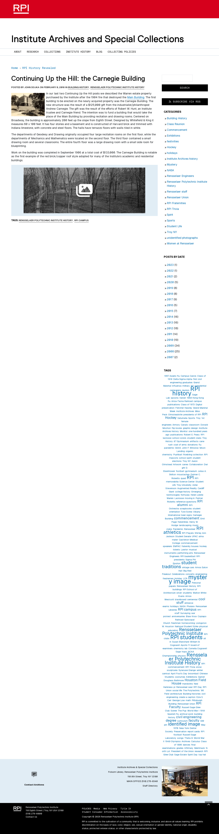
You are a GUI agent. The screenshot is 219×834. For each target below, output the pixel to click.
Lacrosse (179, 498)
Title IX (125, 808)
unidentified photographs (182, 238)
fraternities (183, 522)
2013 (170, 322)
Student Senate (183, 536)
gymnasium (191, 471)
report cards (194, 731)
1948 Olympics (173, 741)
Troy (198, 418)
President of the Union (182, 751)
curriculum (182, 720)
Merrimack (199, 748)
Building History (177, 118)
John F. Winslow (190, 448)
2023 (170, 265)
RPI (190, 477)
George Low (178, 700)
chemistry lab (181, 648)
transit (182, 397)
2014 (170, 316)
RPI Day (197, 687)
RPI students (186, 637)
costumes (180, 677)
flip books (177, 428)
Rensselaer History (186, 586)
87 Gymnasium (181, 441)
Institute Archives (185, 411)
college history (182, 491)
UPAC (195, 536)
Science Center (187, 481)
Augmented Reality (187, 488)
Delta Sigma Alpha (182, 379)
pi (174, 687)
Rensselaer (189, 529)
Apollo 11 (185, 645)
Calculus (195, 741)
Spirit (170, 214)
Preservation (180, 731)
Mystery (172, 164)
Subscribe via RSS (185, 101)
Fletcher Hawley (183, 408)
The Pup (182, 710)
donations (193, 444)
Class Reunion (176, 124)
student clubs (194, 438)
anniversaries (178, 616)
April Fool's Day (179, 673)
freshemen (168, 578)
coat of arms (180, 444)
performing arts (185, 553)
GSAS (178, 448)
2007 (170, 357)
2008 (170, 351)
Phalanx (191, 606)
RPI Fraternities (176, 203)
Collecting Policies (122, 51)
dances (186, 744)
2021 (170, 276)
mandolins (187, 683)
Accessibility (129, 812)
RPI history (186, 391)
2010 (170, 340)
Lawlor (184, 549)
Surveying (185, 613)
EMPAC (177, 546)
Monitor (184, 431)
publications (176, 434)
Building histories (192, 693)
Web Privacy (110, 808)
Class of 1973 (188, 404)
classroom (194, 424)
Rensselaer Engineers (180, 176)
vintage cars (188, 567)
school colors (179, 438)
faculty (194, 720)
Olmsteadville (175, 414)
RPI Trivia (173, 209)
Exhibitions (173, 135)
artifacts (194, 441)
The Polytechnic (191, 690)
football (180, 471)
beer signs (186, 515)
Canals (184, 424)
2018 (170, 293)
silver (179, 592)
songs (180, 738)
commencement (186, 518)
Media (97, 808)
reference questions (186, 501)
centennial (192, 599)
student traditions (179, 564)
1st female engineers (183, 421)
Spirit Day (193, 754)
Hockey (171, 147)
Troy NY (172, 232)
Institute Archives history (182, 158)
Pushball (177, 454)
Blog (99, 51)
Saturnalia (182, 418)
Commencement (177, 130)
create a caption (187, 697)
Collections (52, 51)
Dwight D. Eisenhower (185, 468)
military (186, 385)
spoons (175, 397)
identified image (184, 724)
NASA (170, 170)
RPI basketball (187, 556)
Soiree (174, 710)
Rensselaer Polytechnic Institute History (186, 659)
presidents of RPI (192, 414)
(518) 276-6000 (34, 813)
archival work (186, 714)
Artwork (177, 464)
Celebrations (178, 574)
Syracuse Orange (187, 670)
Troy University (184, 485)
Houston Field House (189, 682)
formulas (185, 494)
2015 (170, 311)
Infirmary (188, 748)
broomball (193, 673)
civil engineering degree (184, 719)
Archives (186, 741)
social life (177, 690)
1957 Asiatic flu (172, 376)
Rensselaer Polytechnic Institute (182, 631)
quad (183, 478)
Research (33, 51)
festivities (173, 141)
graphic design (190, 428)
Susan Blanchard (180, 641)
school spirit (185, 458)
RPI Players (188, 533)
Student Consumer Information (100, 812)
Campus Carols (188, 376)
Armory (176, 424)
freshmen (176, 623)
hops (184, 651)
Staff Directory (150, 785)
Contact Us (31, 816)
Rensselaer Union (178, 197)
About (17, 51)
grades (179, 748)
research (199, 751)
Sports (171, 220)
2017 (170, 299)
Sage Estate (180, 754)
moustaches (183, 474)
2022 (170, 270)
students (187, 592)
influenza (176, 385)
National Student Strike (186, 626)
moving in (190, 498)
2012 (170, 328)
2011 (169, 334)
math (188, 700)
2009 (170, 345)
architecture (176, 693)
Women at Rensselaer (180, 243)
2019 (170, 288)
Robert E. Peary (192, 434)
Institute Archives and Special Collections (97, 39)
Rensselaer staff (177, 191)
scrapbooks (186, 508)
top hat (202, 754)
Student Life (174, 226)
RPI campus (187, 609)
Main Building (135, 97)
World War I (193, 710)
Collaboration (196, 464)
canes (185, 464)
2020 (170, 282)
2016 (170, 305)
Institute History (78, 51)
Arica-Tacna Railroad (182, 401)
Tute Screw (186, 511)
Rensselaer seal (184, 687)
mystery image (188, 579)
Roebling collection (193, 454)
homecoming (188, 623)
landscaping (185, 525)
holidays (172, 153)
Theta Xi (188, 738)
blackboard (180, 599)
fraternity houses (190, 546)
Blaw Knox (191, 616)
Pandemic (178, 529)
